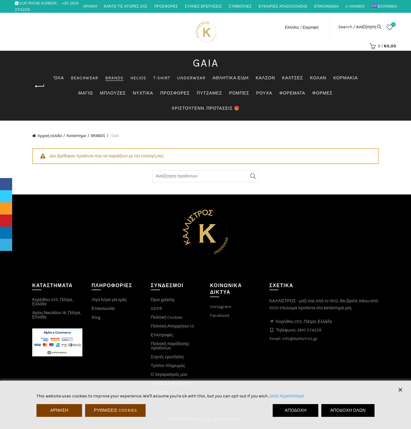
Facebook (220, 315)
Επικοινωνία (103, 308)
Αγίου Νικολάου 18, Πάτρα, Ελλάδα (56, 315)
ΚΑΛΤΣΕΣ (292, 78)
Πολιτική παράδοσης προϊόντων (170, 346)
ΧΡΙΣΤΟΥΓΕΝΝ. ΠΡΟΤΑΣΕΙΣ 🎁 (205, 108)
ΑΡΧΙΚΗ (90, 6)
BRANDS (114, 78)
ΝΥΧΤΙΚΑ (143, 93)
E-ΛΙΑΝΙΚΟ (355, 6)
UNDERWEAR (191, 78)
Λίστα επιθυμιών (393, 25)
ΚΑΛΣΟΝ (265, 78)
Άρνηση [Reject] (59, 410)
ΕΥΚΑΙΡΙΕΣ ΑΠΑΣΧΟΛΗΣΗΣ (283, 6)
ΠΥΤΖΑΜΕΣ (209, 93)
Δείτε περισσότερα (286, 396)
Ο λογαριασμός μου (169, 374)
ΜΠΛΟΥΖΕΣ (113, 93)
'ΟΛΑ (58, 78)
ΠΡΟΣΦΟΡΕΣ (166, 6)
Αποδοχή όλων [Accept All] (348, 410)
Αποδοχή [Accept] (296, 410)
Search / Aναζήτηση (357, 27)
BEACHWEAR (84, 78)
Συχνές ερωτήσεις (167, 356)
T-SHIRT (161, 78)
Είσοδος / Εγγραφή (302, 27)
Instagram (220, 306)
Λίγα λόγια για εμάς (109, 299)
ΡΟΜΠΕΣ (239, 93)
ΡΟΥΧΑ (264, 93)
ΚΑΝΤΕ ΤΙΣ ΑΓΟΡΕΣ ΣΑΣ (125, 6)
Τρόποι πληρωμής (168, 365)
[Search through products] (205, 176)
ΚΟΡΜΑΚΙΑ (345, 78)
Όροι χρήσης (163, 299)
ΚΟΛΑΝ (318, 78)
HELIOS (138, 78)
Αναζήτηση (253, 176)
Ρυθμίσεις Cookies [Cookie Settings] (115, 410)
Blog (96, 317)
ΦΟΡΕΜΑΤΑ (292, 93)
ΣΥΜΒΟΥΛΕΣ (240, 6)
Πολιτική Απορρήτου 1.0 (172, 326)
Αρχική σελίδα (49, 135)
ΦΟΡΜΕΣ (322, 93)
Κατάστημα (76, 135)
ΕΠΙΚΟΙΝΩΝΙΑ (326, 6)
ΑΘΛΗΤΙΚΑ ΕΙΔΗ (230, 78)
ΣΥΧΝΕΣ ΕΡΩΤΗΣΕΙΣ (203, 6)
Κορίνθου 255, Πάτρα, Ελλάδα (52, 302)
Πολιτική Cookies (167, 317)
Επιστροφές (162, 335)
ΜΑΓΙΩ (85, 93)
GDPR (156, 308)
